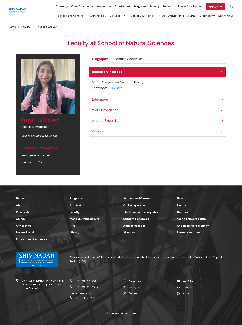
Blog (181, 15)
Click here (115, 88)
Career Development (143, 15)
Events (172, 15)
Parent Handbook (188, 232)
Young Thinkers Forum (192, 219)
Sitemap (129, 232)
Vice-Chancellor (82, 6)
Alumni (191, 15)
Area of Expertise (105, 120)
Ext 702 (37, 162)
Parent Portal (25, 232)
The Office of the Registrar (141, 212)
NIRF (73, 225)
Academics (104, 6)
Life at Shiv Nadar (189, 6)
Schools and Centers (70, 15)
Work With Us (225, 15)
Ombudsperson (134, 205)
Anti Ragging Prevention (193, 225)
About (60, 6)
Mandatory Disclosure (84, 219)
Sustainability (206, 15)
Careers (182, 212)
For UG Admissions (81, 293)
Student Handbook (136, 219)
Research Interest (107, 71)
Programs (140, 6)
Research (168, 6)
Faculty (154, 6)
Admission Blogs (134, 225)
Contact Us (23, 225)
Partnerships (96, 15)
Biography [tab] (100, 59)
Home (12, 27)
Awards (98, 131)
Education (100, 99)
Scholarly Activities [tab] (128, 59)
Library (74, 232)
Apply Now (215, 6)
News (162, 15)
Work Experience (105, 110)
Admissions (122, 6)
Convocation (117, 15)
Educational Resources (31, 239)
